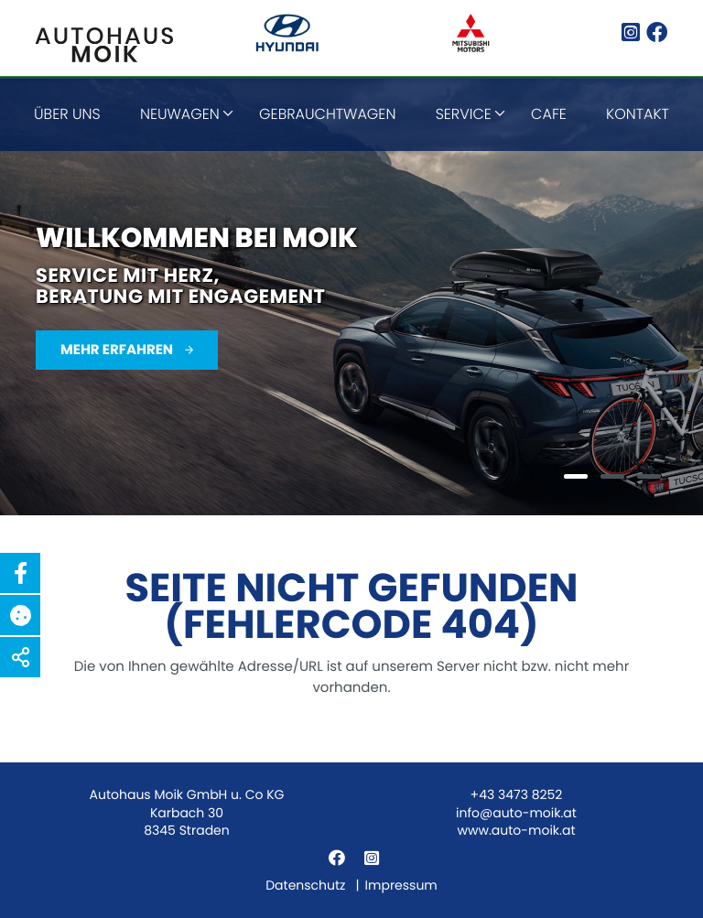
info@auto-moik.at (516, 813)
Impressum (401, 885)
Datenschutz (305, 885)
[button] (20, 573)
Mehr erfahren (118, 350)
